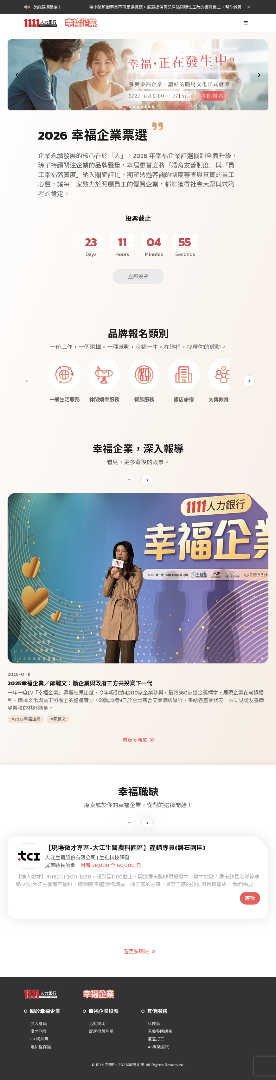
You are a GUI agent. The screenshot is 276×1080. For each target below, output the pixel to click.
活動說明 (97, 1023)
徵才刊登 (38, 1031)
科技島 (154, 1023)
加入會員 (38, 1023)
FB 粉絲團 (39, 1039)
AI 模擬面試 (158, 1047)
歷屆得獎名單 (101, 1031)
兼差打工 (156, 1039)
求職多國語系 (160, 1031)
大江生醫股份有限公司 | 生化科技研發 (87, 857)
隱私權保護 (40, 1047)
